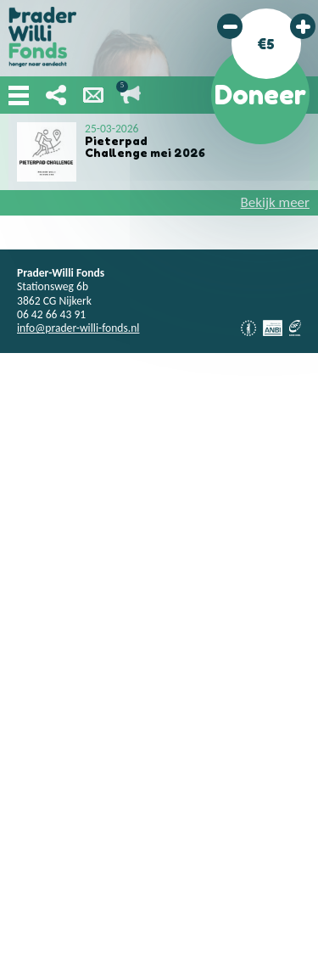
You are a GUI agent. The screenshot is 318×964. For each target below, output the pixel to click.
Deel (56, 95)
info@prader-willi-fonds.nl (78, 328)
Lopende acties (130, 95)
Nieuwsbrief (93, 95)
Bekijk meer (275, 202)
